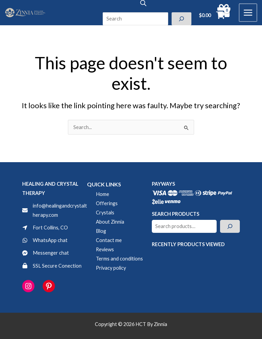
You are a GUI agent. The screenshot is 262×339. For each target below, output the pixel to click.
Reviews (105, 249)
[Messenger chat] (45, 252)
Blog (101, 231)
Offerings (107, 203)
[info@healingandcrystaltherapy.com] (54, 210)
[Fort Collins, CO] (45, 227)
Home (102, 194)
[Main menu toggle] (248, 12)
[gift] (224, 10)
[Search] (181, 18)
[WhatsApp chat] (45, 240)
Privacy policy (111, 268)
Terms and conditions (119, 259)
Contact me (109, 240)
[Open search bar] (143, 3)
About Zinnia (110, 222)
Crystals (105, 212)
